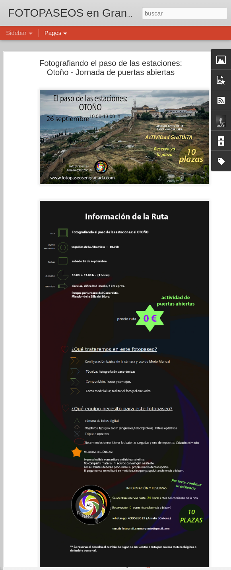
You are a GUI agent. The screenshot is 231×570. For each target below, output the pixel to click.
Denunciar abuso (172, 565)
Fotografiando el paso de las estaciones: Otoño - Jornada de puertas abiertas (110, 50)
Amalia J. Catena (185, 524)
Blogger (146, 565)
